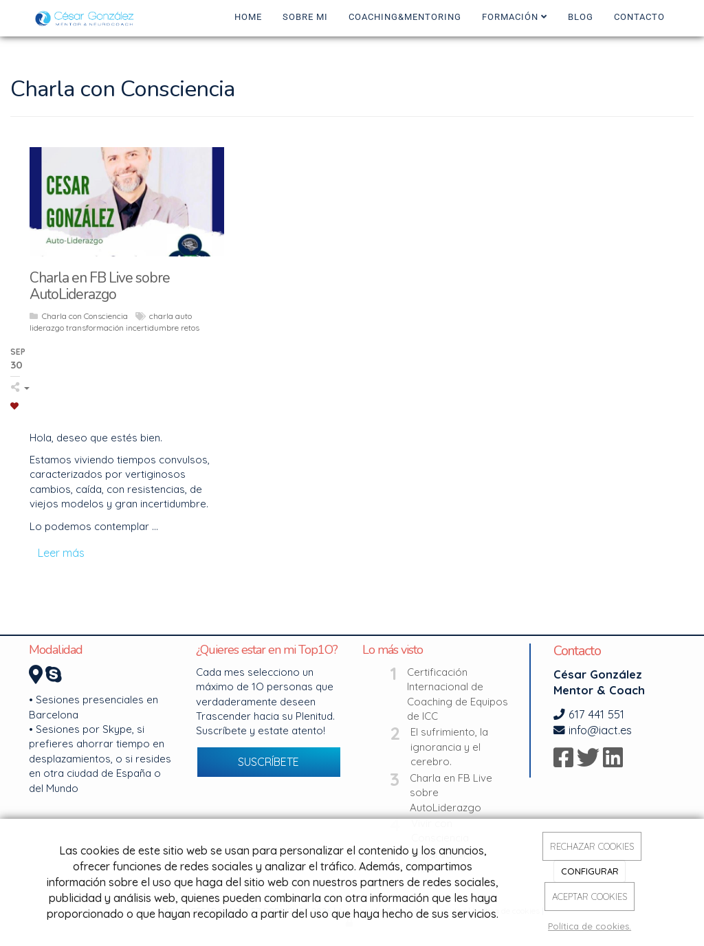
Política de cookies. (589, 926)
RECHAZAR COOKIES (592, 846)
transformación (95, 327)
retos (190, 327)
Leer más (61, 553)
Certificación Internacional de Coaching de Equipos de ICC (457, 694)
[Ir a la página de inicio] (87, 17)
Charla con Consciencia (85, 316)
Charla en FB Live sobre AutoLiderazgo (451, 792)
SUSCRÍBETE (268, 762)
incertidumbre (152, 327)
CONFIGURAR (590, 871)
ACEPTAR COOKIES (589, 896)
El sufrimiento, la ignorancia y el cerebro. (449, 746)
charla (161, 316)
